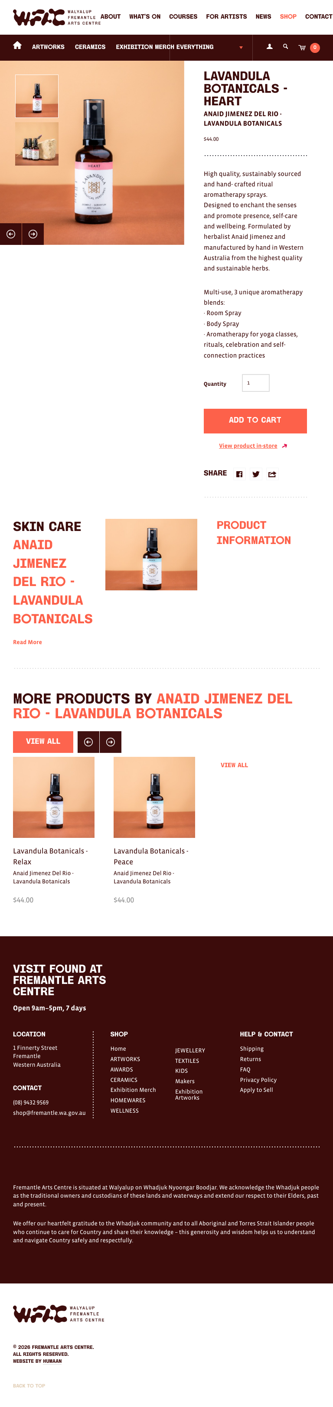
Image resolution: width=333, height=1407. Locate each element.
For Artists (226, 17)
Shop (288, 17)
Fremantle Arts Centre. (63, 1347)
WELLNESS (124, 1110)
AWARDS (121, 1069)
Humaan (52, 1361)
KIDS (181, 1070)
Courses (183, 17)
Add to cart (255, 421)
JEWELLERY (190, 1050)
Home (118, 1048)
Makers (185, 1081)
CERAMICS (90, 47)
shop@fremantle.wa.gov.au (49, 1112)
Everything (195, 47)
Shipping (252, 1048)
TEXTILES (187, 1060)
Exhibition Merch (145, 47)
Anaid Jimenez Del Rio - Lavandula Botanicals (243, 119)
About (111, 17)
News (263, 17)
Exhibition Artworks (189, 1094)
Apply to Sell (256, 1089)
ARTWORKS (48, 47)
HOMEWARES (127, 1100)
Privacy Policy (258, 1079)
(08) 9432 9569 (31, 1102)
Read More (27, 657)
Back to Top (29, 1386)
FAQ (245, 1069)
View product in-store (253, 446)
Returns (250, 1058)
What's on (144, 17)
